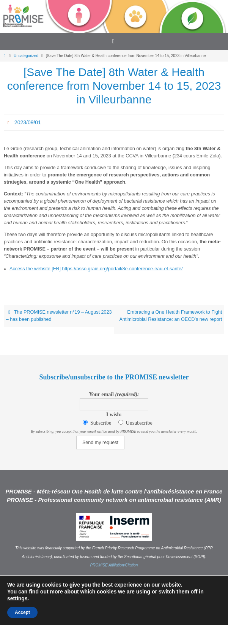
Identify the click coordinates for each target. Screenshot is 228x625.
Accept (22, 612)
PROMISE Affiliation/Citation (114, 565)
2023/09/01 (27, 122)
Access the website (30, 268)
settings (17, 598)
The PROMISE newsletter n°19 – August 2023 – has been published (59, 315)
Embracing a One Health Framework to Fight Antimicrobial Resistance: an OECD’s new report (171, 319)
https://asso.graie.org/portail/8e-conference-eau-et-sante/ (122, 268)
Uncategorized (26, 56)
